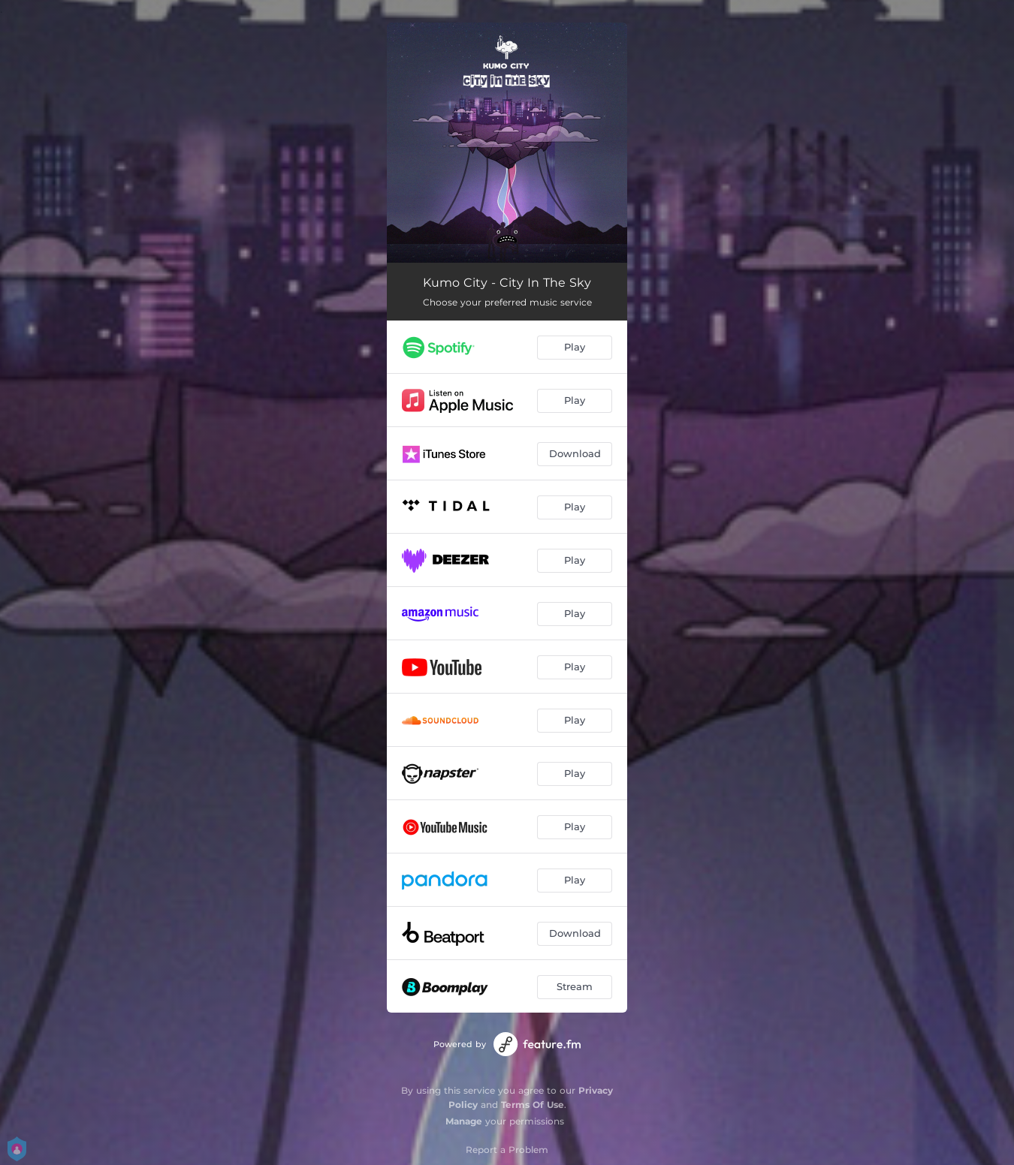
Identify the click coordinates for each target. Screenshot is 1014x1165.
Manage (463, 1121)
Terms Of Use (532, 1104)
